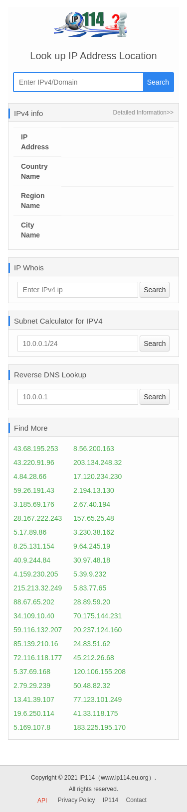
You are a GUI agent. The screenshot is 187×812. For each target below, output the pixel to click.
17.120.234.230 (97, 476)
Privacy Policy (76, 800)
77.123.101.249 (97, 699)
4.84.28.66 (29, 476)
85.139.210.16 (35, 644)
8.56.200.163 (93, 449)
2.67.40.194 (91, 504)
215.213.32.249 (37, 588)
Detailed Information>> (143, 112)
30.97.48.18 (91, 560)
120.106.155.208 (99, 672)
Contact (136, 800)
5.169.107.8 (31, 727)
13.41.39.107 (33, 699)
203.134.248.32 (97, 462)
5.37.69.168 (31, 672)
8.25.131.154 (33, 546)
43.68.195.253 (35, 449)
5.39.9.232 (89, 574)
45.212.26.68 (93, 658)
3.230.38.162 (93, 532)
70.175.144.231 (97, 616)
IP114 (110, 800)
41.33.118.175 (95, 713)
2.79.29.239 (31, 686)
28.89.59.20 (91, 602)
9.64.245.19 (91, 546)
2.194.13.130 (93, 490)
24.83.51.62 (91, 644)
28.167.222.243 (37, 518)
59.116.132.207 (37, 630)
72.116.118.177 (37, 658)
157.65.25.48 (93, 518)
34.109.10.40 (33, 616)
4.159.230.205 (35, 574)
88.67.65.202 (33, 602)
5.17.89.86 (29, 532)
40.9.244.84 (31, 560)
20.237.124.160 (97, 630)
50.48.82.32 (91, 686)
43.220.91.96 (33, 462)
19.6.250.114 (33, 713)
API (42, 800)
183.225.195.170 (99, 727)
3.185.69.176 (33, 504)
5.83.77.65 (89, 588)
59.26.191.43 (33, 490)
